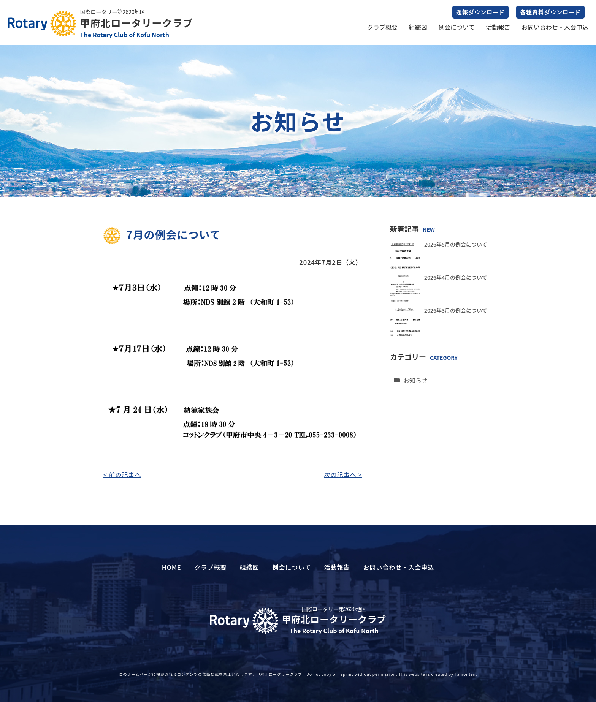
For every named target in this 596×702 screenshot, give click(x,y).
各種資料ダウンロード (550, 12)
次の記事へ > (343, 474)
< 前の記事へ (122, 474)
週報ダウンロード (480, 12)
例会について (456, 27)
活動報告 (498, 27)
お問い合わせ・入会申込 (555, 27)
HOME (171, 567)
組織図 (418, 27)
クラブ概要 (382, 27)
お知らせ (413, 376)
